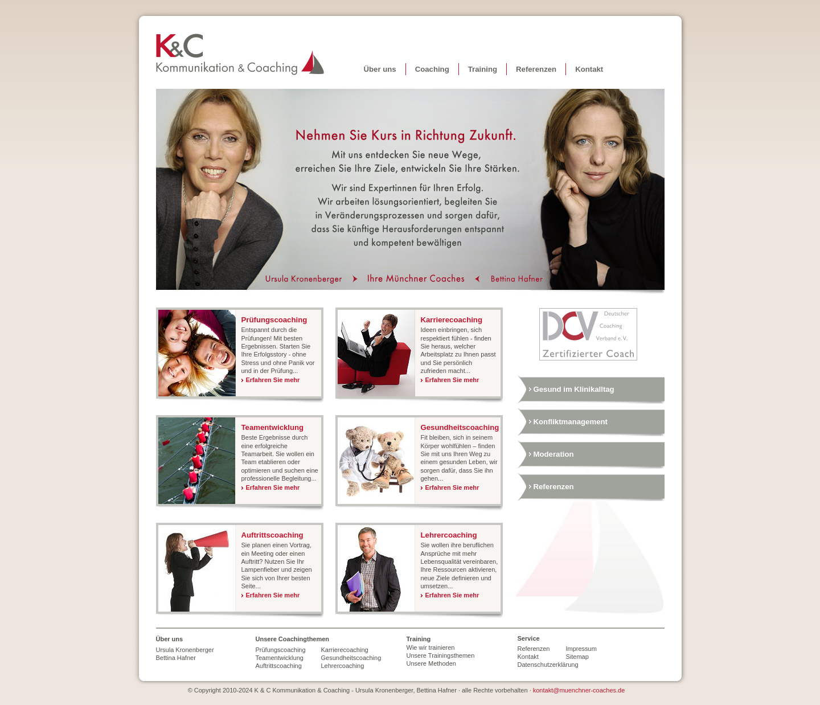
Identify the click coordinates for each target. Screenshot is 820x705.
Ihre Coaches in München (416, 279)
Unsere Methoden (431, 663)
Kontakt (589, 69)
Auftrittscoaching (272, 535)
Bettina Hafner (512, 279)
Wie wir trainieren (431, 647)
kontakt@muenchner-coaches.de (579, 690)
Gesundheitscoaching (460, 427)
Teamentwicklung (272, 427)
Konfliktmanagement (571, 421)
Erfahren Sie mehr (273, 379)
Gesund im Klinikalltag (574, 389)
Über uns (380, 69)
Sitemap (577, 656)
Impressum (581, 648)
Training (482, 69)
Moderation (554, 454)
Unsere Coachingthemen (293, 639)
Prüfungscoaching (274, 319)
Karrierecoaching (451, 319)
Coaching (432, 69)
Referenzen (536, 69)
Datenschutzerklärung (542, 664)
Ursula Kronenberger (308, 279)
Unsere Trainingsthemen (441, 655)
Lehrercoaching (449, 535)
